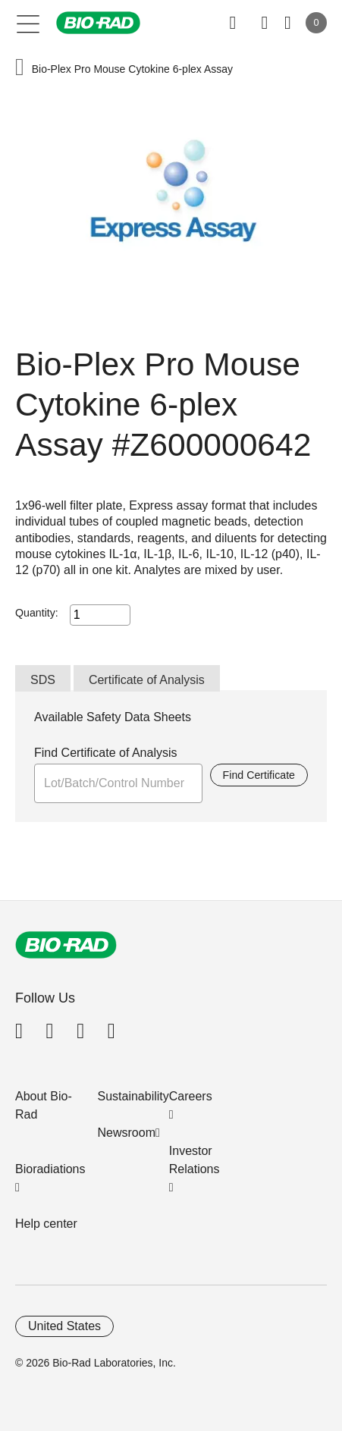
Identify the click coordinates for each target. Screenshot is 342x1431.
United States (64, 1326)
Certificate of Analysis (147, 679)
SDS (42, 679)
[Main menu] (28, 22)
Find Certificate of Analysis (105, 752)
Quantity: (36, 613)
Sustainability (133, 1096)
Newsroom (126, 1132)
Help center (46, 1223)
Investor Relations (194, 1159)
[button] (19, 68)
